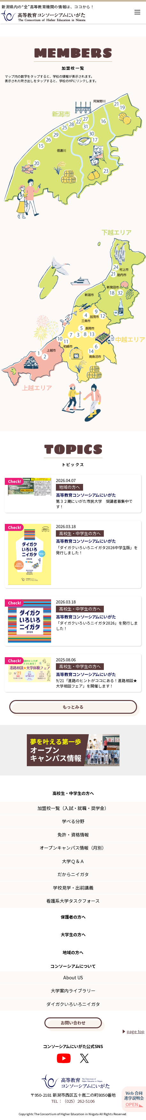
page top (135, 1031)
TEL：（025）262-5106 (73, 1101)
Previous (9, 750)
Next (136, 750)
